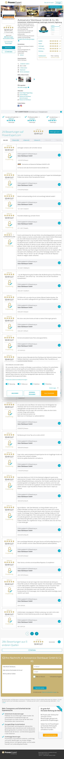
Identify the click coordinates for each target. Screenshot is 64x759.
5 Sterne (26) (15, 140)
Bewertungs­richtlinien (43, 752)
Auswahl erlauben (32, 393)
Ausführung (41, 48)
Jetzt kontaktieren (55, 7)
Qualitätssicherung (52, 752)
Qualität (40, 41)
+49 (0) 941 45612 (24, 64)
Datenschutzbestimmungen (21, 379)
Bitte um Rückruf (40, 677)
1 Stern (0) (58, 140)
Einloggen (58, 3)
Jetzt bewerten (8, 47)
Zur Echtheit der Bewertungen (8, 42)
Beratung (40, 51)
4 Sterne (52, 27)
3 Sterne (52, 30)
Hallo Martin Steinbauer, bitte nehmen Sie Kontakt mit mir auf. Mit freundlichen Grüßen (16, 679)
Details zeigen (51, 388)
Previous (16, 79)
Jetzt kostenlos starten (50, 735)
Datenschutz (41, 754)
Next (34, 79)
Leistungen (41, 46)
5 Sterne (52, 25)
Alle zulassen (49, 393)
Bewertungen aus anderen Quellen (8, 37)
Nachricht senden (39, 688)
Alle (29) (5, 140)
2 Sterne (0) (48, 140)
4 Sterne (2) (26, 140)
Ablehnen (15, 393)
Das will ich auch (49, 2)
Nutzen (40, 43)
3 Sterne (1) (37, 140)
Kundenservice (42, 56)
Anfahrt (22, 55)
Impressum (10, 379)
